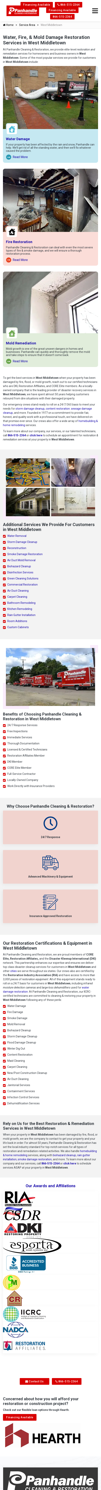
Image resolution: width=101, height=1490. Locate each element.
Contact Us (34, 1381)
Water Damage (18, 139)
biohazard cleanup (64, 1155)
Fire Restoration (19, 242)
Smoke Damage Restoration (25, 554)
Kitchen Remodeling (19, 608)
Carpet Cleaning (17, 596)
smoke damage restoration (35, 1159)
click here (36, 435)
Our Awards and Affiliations (51, 1185)
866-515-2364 (68, 4)
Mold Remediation (21, 343)
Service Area (27, 25)
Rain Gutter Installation (21, 615)
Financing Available (36, 4)
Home (8, 25)
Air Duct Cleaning (18, 590)
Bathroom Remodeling (21, 602)
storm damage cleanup (30, 408)
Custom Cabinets (18, 627)
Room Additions (17, 621)
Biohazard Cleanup (19, 566)
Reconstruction (16, 548)
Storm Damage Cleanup (22, 542)
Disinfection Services (20, 572)
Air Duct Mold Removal (21, 560)
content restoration (58, 408)
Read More (17, 157)
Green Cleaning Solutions (22, 578)
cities (13, 971)
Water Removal (16, 535)
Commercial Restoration (22, 584)
